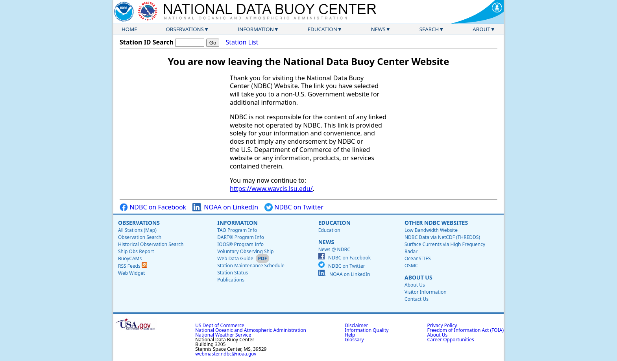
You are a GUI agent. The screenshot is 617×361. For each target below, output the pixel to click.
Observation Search (139, 237)
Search (429, 29)
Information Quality (366, 330)
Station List (241, 42)
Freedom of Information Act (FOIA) (465, 330)
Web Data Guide (235, 258)
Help (350, 334)
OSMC (411, 265)
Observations (184, 29)
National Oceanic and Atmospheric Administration (250, 330)
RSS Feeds (132, 266)
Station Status (232, 272)
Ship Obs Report (136, 251)
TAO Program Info (237, 230)
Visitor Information (426, 292)
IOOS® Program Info (240, 244)
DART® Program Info (240, 237)
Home (129, 29)
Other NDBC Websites (436, 222)
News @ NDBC (334, 249)
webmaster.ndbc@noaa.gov (225, 353)
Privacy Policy (442, 325)
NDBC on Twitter (293, 207)
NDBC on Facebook (153, 207)
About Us (418, 277)
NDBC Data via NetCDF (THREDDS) (442, 237)
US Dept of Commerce (219, 325)
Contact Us (417, 299)
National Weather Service (223, 334)
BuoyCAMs (130, 258)
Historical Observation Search (150, 244)
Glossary (354, 339)
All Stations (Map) (137, 230)
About (481, 29)
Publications (230, 279)
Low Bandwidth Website (431, 230)
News (378, 29)
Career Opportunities (450, 339)
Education (322, 29)
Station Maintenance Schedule (250, 265)
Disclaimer (356, 325)
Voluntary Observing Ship (245, 251)
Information (256, 29)
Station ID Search (147, 42)
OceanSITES (418, 258)
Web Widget (131, 273)
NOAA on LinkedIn (225, 207)
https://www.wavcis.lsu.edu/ (271, 188)
